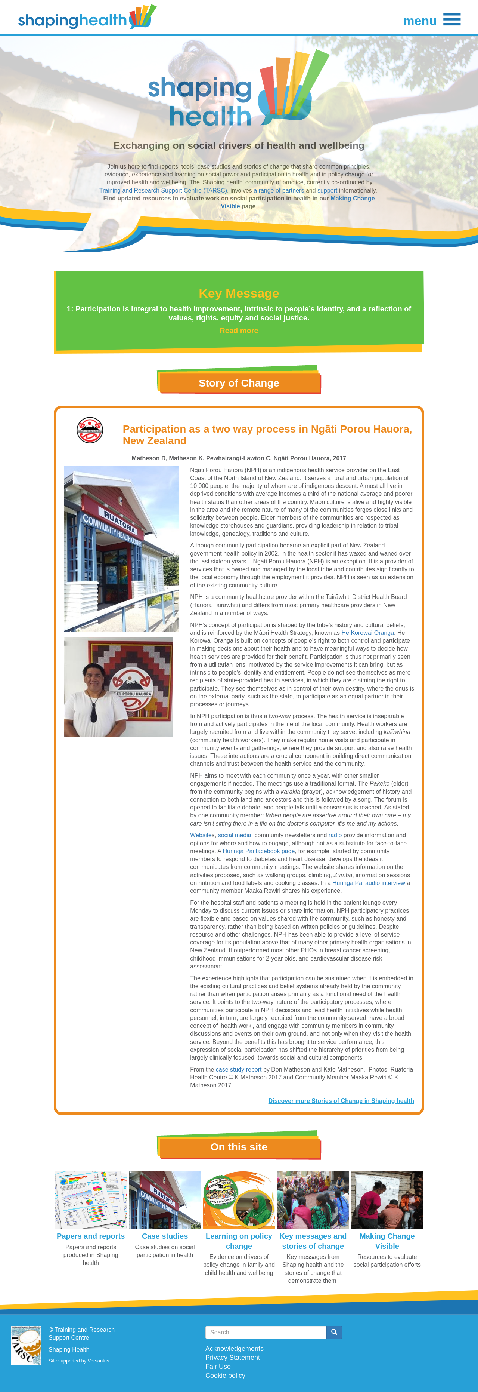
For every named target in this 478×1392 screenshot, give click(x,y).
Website (201, 835)
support (328, 190)
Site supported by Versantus (79, 1361)
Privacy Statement (232, 1357)
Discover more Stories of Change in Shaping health (341, 1101)
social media (234, 835)
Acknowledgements (234, 1348)
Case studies (165, 1236)
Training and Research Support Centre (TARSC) (163, 190)
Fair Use (218, 1366)
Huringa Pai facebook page (259, 851)
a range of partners (279, 190)
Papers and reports (91, 1236)
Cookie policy (225, 1375)
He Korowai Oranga (368, 633)
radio (335, 835)
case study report (239, 1069)
